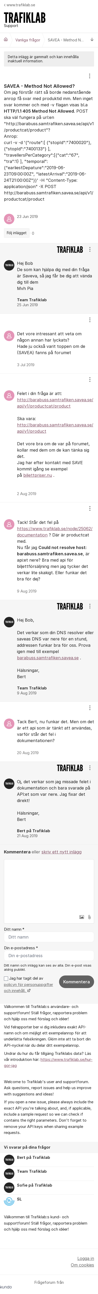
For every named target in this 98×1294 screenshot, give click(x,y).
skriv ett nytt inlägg (62, 851)
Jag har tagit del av (28, 984)
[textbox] (49, 885)
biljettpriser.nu (37, 475)
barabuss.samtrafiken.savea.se (48, 657)
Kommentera (76, 981)
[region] (49, 155)
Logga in (85, 1258)
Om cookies (82, 1265)
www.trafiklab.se (19, 5)
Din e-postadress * (21, 948)
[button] (81, 917)
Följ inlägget (17, 233)
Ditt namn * (14, 929)
